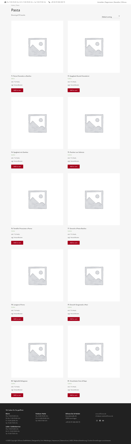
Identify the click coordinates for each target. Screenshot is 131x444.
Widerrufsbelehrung (80, 441)
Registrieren (109, 2)
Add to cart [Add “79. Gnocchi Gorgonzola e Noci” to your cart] (73, 319)
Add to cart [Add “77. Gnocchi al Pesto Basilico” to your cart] (73, 243)
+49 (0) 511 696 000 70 (73, 422)
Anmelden (100, 2)
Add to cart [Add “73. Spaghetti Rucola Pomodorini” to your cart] (73, 90)
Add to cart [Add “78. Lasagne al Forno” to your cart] (17, 319)
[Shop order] (110, 16)
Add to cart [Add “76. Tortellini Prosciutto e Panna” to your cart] (17, 243)
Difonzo (124, 2)
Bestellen (117, 2)
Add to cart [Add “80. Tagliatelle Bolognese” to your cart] (17, 395)
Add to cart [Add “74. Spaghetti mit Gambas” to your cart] (17, 166)
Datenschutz (64, 441)
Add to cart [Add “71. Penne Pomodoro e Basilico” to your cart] (17, 90)
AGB (71, 441)
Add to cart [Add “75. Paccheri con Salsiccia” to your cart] (73, 166)
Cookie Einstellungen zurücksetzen (99, 441)
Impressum (55, 441)
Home (13, 5)
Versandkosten (18, 85)
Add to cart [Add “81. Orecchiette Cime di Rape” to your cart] (73, 395)
